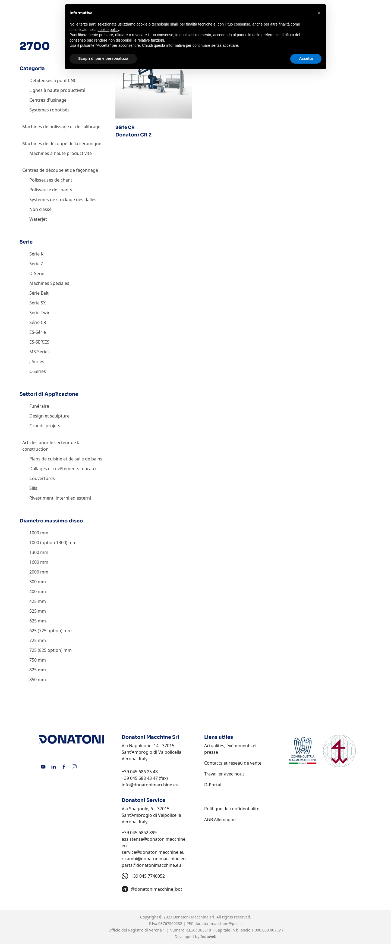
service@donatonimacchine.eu (153, 852)
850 (33, 680)
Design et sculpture (49, 416)
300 (33, 582)
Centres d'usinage (48, 100)
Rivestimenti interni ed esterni (60, 498)
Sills (33, 488)
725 (33, 640)
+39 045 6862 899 (139, 833)
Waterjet (38, 219)
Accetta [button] (306, 58)
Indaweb (208, 936)
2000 (34, 572)
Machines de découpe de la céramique (61, 144)
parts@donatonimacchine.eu (151, 865)
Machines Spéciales (49, 283)
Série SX (37, 303)
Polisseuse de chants (50, 190)
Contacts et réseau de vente (232, 763)
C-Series (37, 371)
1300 (34, 552)
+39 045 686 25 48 (140, 772)
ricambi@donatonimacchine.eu (154, 859)
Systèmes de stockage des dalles (62, 199)
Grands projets (44, 426)
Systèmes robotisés (49, 110)
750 (33, 660)
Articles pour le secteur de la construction (51, 446)
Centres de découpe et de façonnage (60, 170)
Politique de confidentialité (231, 809)
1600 (34, 562)
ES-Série (37, 332)
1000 (34, 533)
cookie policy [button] (108, 29)
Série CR (37, 322)
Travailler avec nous (224, 774)
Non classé (40, 209)
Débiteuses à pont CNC (53, 80)
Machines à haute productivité (60, 153)
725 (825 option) (45, 650)
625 (33, 621)
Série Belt (39, 293)
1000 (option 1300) (48, 543)
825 (33, 670)
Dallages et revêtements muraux (62, 469)
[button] (318, 13)
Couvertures (42, 478)
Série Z (36, 264)
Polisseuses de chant (50, 180)
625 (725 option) (45, 631)
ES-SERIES (39, 342)
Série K (36, 254)
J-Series (36, 361)
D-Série (36, 273)
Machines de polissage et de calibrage (61, 127)
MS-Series (39, 352)
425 (33, 601)
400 (33, 591)
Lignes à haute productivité (57, 90)
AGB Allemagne (220, 820)
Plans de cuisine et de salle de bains (65, 459)
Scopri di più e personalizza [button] (103, 58)
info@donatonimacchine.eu (150, 785)
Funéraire (39, 406)
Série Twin (40, 313)
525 (33, 611)
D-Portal (212, 785)
